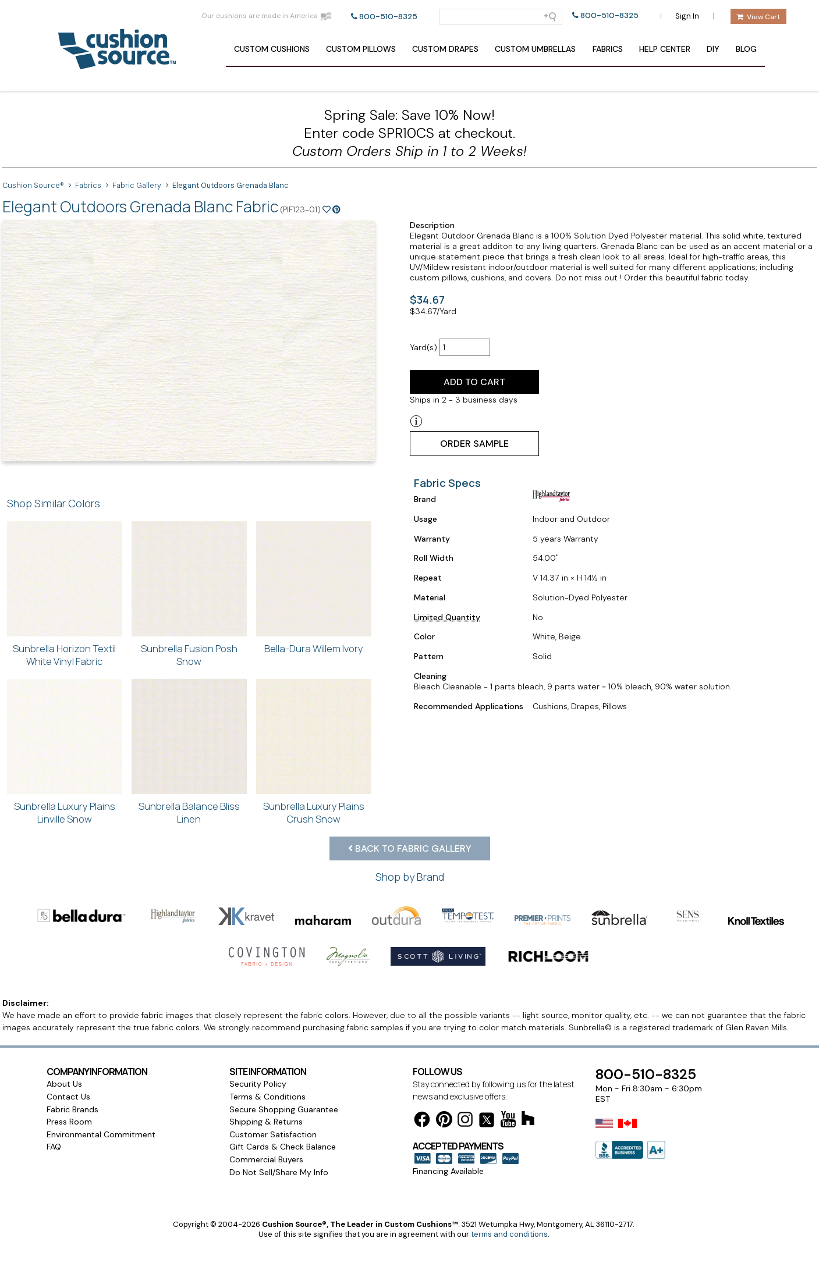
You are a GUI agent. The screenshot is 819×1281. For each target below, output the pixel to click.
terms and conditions (509, 1234)
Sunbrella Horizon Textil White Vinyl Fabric (64, 655)
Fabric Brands (72, 1109)
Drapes (445, 49)
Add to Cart (474, 382)
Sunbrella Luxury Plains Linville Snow (64, 812)
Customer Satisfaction (273, 1134)
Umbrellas (535, 49)
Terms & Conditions (267, 1096)
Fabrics (608, 49)
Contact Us (68, 1096)
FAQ (54, 1146)
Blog (746, 49)
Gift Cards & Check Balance (282, 1146)
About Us (64, 1084)
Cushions (272, 49)
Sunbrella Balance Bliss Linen (189, 812)
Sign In (687, 16)
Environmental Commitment (101, 1134)
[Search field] (500, 17)
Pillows (361, 49)
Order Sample (474, 443)
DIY (713, 49)
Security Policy (257, 1084)
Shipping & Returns (266, 1121)
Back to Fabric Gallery (409, 848)
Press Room (69, 1121)
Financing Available (448, 1171)
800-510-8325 (388, 17)
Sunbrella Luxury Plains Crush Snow (313, 812)
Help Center (664, 49)
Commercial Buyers (266, 1159)
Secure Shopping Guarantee (283, 1109)
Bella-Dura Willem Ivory (313, 648)
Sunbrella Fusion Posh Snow (189, 655)
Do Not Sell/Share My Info (278, 1172)
